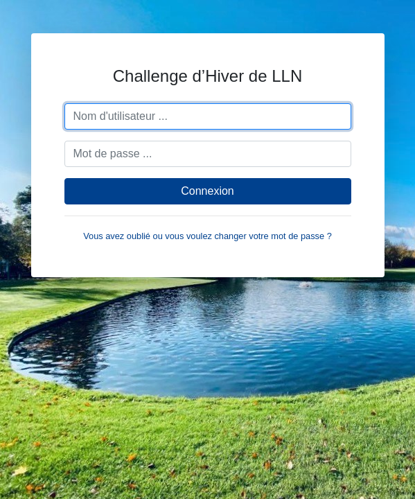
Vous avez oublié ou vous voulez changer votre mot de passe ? (207, 236)
